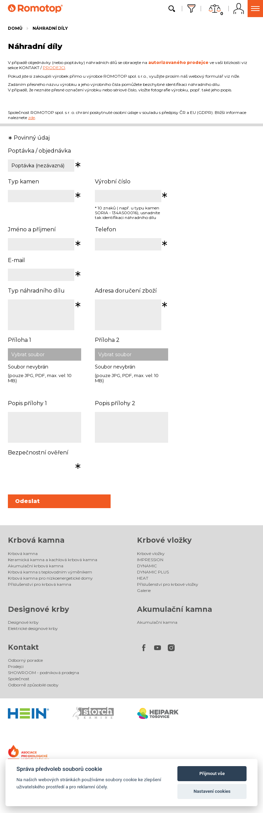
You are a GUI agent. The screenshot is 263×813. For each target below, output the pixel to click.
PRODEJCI (54, 67)
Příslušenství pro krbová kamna (39, 584)
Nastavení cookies (211, 791)
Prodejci (16, 666)
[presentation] (60, 474)
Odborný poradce (25, 660)
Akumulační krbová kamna (35, 565)
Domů (15, 28)
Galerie (144, 590)
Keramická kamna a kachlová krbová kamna (52, 559)
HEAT (142, 578)
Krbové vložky (164, 540)
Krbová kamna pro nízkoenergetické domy (50, 578)
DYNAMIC (147, 565)
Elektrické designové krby (33, 628)
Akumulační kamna (174, 609)
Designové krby (38, 609)
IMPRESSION (150, 559)
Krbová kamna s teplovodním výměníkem (50, 572)
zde (31, 117)
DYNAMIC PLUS (153, 572)
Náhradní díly (50, 28)
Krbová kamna (36, 540)
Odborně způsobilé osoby (33, 684)
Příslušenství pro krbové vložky (167, 584)
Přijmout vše (212, 773)
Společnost (18, 678)
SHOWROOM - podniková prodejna (43, 672)
